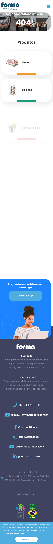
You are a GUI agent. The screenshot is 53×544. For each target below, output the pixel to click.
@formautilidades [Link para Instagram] (26, 437)
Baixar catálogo (25, 296)
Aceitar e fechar (26, 539)
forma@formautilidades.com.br (29, 414)
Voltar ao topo (26, 494)
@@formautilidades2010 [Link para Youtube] (26, 446)
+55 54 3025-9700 (29, 405)
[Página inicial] (10, 6)
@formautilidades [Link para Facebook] (26, 427)
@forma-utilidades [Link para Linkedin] (26, 456)
